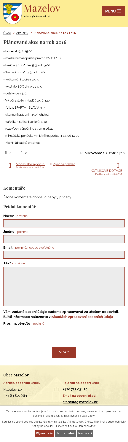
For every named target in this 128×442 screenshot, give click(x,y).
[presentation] (30, 336)
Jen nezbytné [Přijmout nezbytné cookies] (65, 433)
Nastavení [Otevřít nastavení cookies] (85, 433)
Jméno (15, 232)
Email (28, 247)
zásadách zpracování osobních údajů (82, 317)
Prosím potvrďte (23, 323)
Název (15, 216)
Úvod (7, 33)
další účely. (88, 415)
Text (14, 263)
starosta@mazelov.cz (80, 402)
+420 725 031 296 (76, 389)
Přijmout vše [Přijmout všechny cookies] (44, 433)
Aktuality (22, 33)
